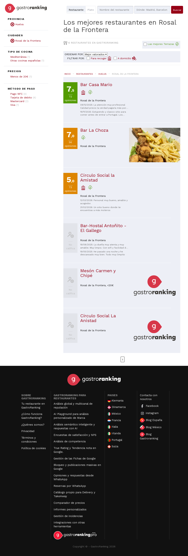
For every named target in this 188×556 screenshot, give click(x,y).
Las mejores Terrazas (163, 44)
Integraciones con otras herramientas (69, 524)
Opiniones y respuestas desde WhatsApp (74, 477)
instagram (149, 413)
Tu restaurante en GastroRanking (33, 405)
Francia (114, 420)
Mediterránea (18, 56)
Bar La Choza (94, 130)
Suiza (113, 446)
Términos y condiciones (29, 439)
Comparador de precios (69, 503)
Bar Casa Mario (96, 84)
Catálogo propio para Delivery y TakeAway (74, 494)
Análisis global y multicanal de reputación (73, 405)
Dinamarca (117, 407)
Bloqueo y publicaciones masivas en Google (77, 466)
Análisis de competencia (70, 441)
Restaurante (76, 9)
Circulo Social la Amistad (97, 178)
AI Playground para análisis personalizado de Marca (71, 416)
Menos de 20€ (19, 76)
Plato (90, 9)
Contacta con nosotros (148, 397)
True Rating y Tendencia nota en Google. (75, 450)
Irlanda (114, 433)
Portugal (115, 440)
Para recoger (101, 58)
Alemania (115, 400)
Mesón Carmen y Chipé (97, 273)
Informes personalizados (70, 509)
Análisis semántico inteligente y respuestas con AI (74, 426)
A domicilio (127, 58)
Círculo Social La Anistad (98, 318)
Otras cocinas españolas (25, 60)
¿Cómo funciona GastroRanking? (31, 416)
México (114, 413)
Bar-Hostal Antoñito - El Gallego (103, 228)
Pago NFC (16, 93)
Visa (12, 104)
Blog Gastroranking (149, 436)
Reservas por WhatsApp (70, 486)
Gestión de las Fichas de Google (75, 458)
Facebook (149, 406)
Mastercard (17, 101)
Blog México (151, 427)
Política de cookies (33, 448)
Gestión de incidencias (68, 516)
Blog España (151, 420)
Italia (113, 427)
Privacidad (27, 431)
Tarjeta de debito (21, 97)
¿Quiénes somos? (32, 424)
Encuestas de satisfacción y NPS (75, 435)
